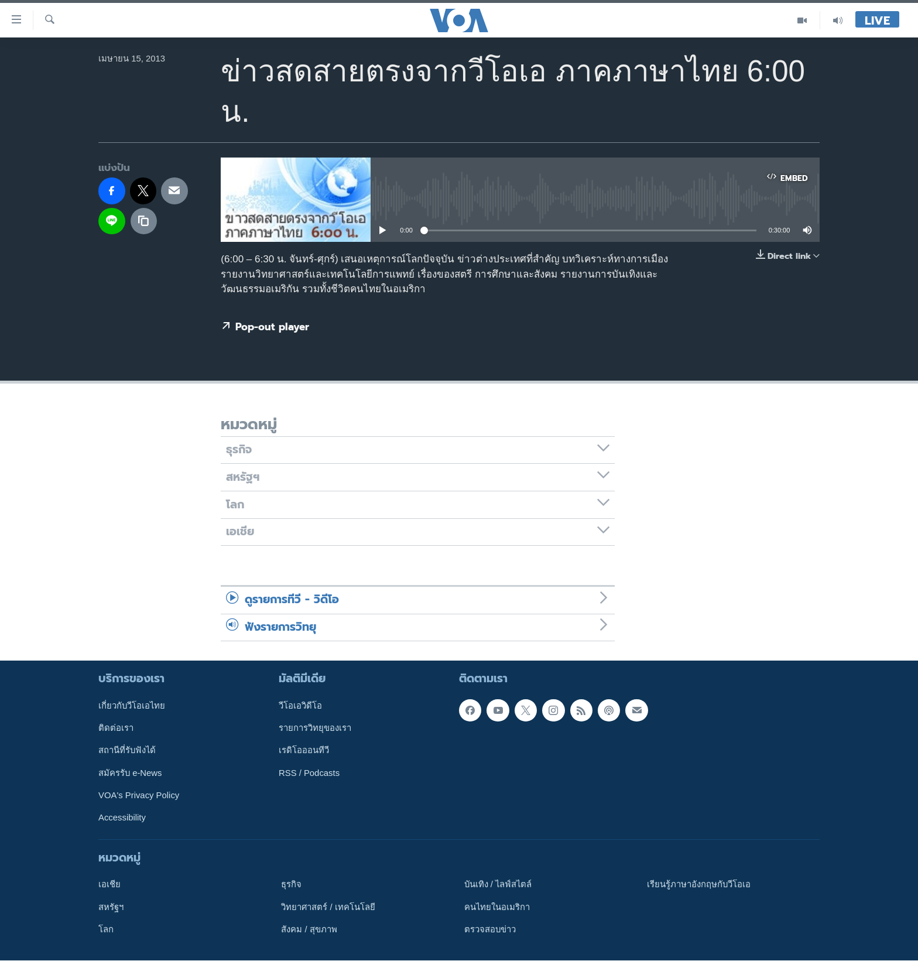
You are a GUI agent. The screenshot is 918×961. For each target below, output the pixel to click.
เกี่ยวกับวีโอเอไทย (131, 705)
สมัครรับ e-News (130, 773)
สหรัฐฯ (111, 907)
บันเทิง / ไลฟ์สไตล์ (498, 885)
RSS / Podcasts (309, 773)
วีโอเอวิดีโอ (300, 705)
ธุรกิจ (291, 885)
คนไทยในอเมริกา (497, 907)
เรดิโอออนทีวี (304, 750)
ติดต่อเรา (115, 728)
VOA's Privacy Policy (138, 795)
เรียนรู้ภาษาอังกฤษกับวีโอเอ (699, 885)
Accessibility (122, 818)
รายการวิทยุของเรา (315, 728)
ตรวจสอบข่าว (490, 929)
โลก (106, 929)
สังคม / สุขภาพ (309, 929)
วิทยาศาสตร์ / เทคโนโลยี (328, 907)
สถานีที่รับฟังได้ (127, 750)
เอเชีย (109, 885)
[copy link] (144, 221)
